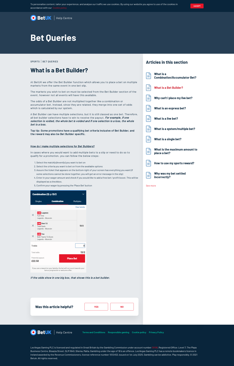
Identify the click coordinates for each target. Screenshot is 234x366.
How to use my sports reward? (174, 163)
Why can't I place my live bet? (173, 98)
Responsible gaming (118, 332)
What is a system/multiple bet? (174, 129)
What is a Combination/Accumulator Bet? (175, 75)
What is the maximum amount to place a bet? (175, 151)
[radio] (96, 306)
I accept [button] (197, 6)
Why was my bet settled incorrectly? (170, 175)
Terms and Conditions (93, 332)
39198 (155, 347)
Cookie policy (60, 7)
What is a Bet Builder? (168, 87)
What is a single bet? (167, 139)
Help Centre (64, 18)
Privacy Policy (156, 332)
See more (151, 185)
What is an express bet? (170, 108)
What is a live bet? (166, 118)
